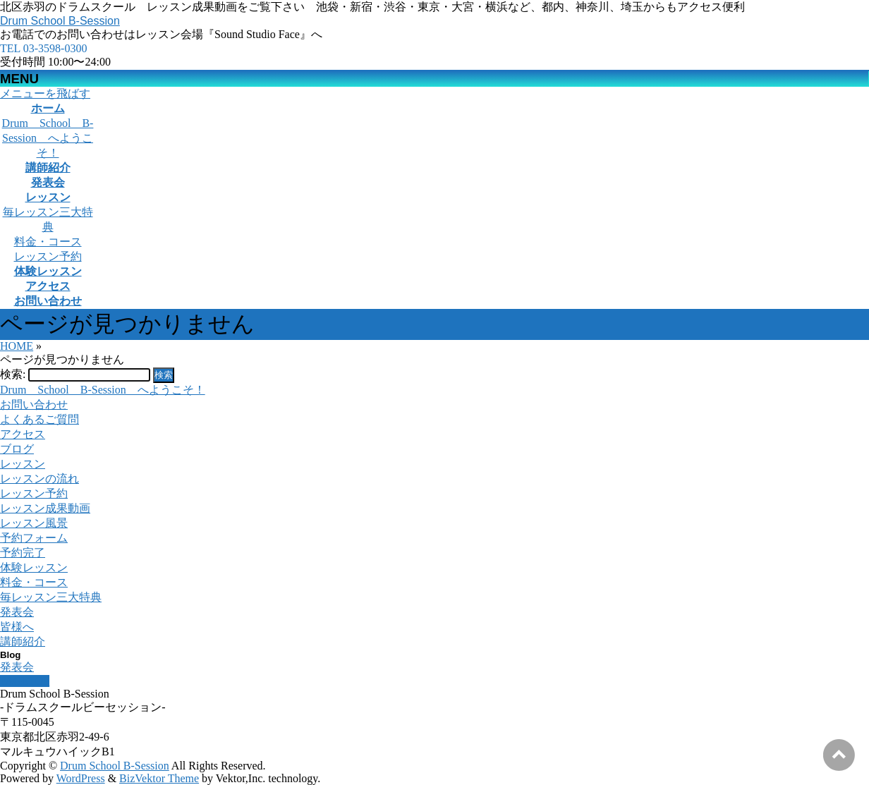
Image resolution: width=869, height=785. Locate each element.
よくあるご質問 (39, 419)
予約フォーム (34, 538)
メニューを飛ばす (45, 93)
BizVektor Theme (159, 778)
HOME (16, 346)
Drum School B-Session (60, 21)
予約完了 (22, 553)
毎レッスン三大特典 (51, 597)
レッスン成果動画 (45, 508)
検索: (12, 374)
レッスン (22, 464)
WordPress (80, 778)
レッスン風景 (34, 523)
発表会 (17, 612)
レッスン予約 (48, 256)
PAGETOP (24, 681)
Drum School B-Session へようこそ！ (48, 138)
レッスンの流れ (39, 479)
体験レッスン (34, 567)
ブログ (17, 449)
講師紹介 (22, 641)
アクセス (22, 434)
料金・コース (48, 242)
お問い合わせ (34, 404)
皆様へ (17, 627)
